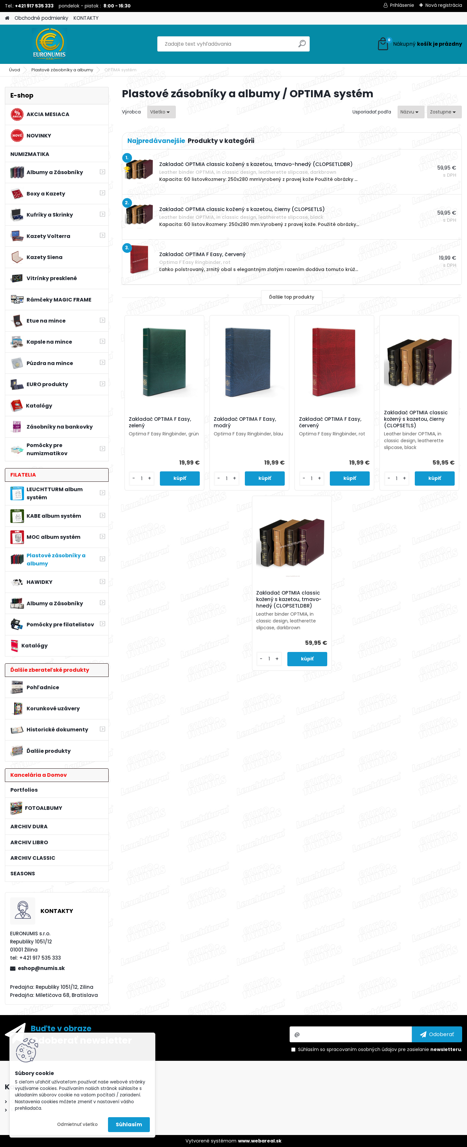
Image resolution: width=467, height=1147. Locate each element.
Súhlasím (129, 1124)
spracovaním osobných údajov (362, 1049)
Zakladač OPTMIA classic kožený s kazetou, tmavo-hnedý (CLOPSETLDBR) (288, 599)
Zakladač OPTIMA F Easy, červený (330, 422)
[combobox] (411, 112)
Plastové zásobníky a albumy (62, 70)
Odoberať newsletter (81, 1040)
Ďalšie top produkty (291, 297)
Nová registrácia (443, 5)
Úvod (14, 70)
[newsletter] (437, 1034)
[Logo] (49, 44)
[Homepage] (7, 18)
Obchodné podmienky (41, 18)
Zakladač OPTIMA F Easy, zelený (160, 422)
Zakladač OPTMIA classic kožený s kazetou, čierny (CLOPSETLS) (416, 419)
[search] (302, 46)
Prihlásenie (402, 5)
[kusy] (141, 478)
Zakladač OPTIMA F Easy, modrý (245, 422)
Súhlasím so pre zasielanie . (380, 1049)
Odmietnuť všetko (77, 1124)
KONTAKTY (86, 18)
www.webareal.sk (259, 1141)
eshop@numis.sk (41, 968)
